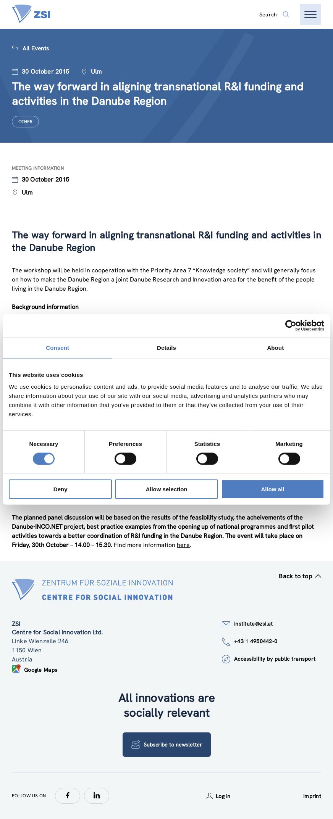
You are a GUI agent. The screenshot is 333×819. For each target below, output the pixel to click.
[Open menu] (310, 14)
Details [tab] (166, 347)
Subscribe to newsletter (166, 744)
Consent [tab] (57, 347)
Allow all (272, 489)
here (183, 545)
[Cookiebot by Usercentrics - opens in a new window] (290, 325)
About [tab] (275, 347)
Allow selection (166, 489)
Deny (60, 489)
